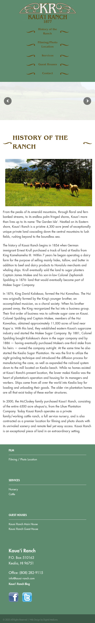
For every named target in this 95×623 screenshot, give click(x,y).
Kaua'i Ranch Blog (19, 584)
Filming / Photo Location (23, 459)
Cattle (12, 494)
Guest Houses (47, 64)
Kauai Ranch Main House (23, 524)
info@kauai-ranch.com (22, 578)
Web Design (34, 620)
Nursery (13, 489)
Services (47, 55)
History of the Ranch (47, 31)
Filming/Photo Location (47, 44)
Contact (47, 73)
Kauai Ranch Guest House (23, 529)
